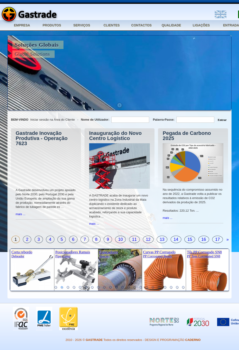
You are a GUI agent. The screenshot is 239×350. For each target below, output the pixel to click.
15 (189, 239)
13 (162, 239)
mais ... (20, 214)
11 (134, 239)
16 (203, 239)
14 (176, 239)
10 (120, 239)
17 (217, 239)
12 (148, 239)
